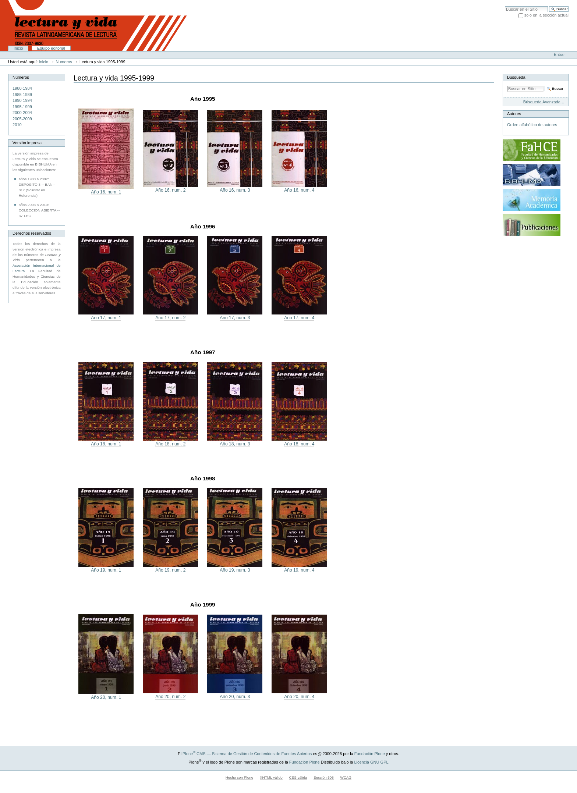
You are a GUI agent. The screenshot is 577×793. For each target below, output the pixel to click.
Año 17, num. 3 (235, 317)
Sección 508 (324, 777)
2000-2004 (22, 112)
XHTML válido (271, 777)
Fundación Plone (369, 753)
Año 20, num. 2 (170, 696)
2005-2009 (22, 119)
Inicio (18, 48)
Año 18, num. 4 (299, 444)
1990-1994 (22, 100)
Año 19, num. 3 (235, 570)
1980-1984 (22, 88)
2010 (17, 124)
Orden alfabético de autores (532, 124)
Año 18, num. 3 (235, 444)
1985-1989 (22, 94)
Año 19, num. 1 (106, 570)
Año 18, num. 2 (170, 444)
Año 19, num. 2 (170, 570)
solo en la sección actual (546, 15)
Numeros (64, 62)
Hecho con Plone (240, 777)
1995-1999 (22, 106)
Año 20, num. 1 (106, 697)
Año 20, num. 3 (235, 696)
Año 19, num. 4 (299, 570)
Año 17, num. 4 (299, 317)
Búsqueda (516, 77)
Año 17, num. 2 (170, 317)
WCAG (345, 777)
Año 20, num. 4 (299, 696)
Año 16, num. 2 (170, 190)
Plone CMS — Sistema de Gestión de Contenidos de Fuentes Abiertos (247, 753)
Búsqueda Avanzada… (543, 102)
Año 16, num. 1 (106, 192)
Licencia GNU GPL (371, 762)
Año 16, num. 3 (235, 190)
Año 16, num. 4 (299, 190)
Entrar (559, 54)
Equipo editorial (51, 48)
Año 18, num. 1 (106, 444)
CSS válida (298, 777)
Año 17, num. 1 (106, 317)
